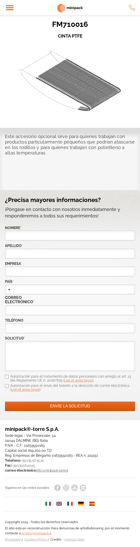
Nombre (13, 228)
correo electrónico (15, 300)
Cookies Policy (35, 539)
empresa (13, 264)
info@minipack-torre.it (52, 470)
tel (132, 7)
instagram (66, 488)
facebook (57, 488)
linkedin (83, 488)
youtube (74, 488)
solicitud (15, 338)
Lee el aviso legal (78, 380)
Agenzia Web (74, 539)
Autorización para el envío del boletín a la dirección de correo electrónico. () (70, 388)
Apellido (14, 246)
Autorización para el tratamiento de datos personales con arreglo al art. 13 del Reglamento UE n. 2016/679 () (70, 378)
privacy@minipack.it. (36, 533)
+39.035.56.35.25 (32, 460)
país (9, 282)
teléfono (14, 320)
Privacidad (13, 539)
